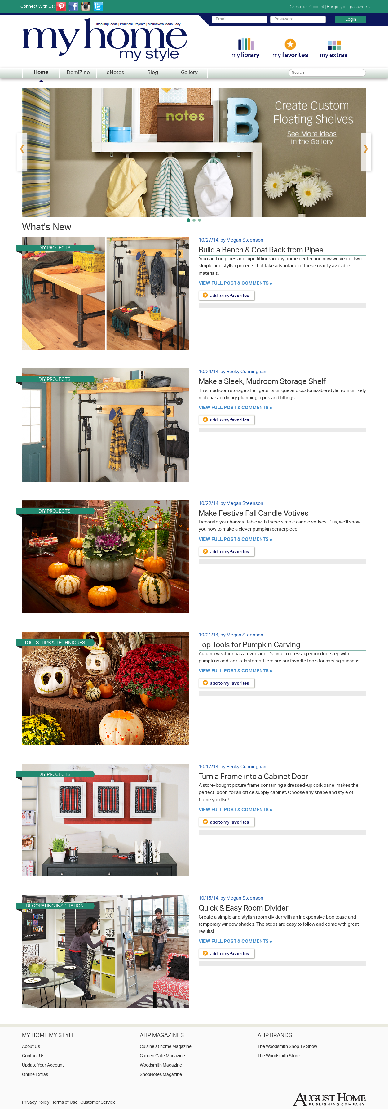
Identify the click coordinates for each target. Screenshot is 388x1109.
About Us (31, 1047)
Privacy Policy (35, 1102)
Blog (152, 73)
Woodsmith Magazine (161, 1065)
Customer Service (98, 1102)
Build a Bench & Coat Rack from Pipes (261, 251)
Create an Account (307, 6)
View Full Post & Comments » (235, 283)
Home (41, 73)
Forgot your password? (349, 6)
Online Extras (35, 1075)
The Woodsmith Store (279, 1056)
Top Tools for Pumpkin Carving (249, 646)
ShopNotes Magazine (161, 1075)
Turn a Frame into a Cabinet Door (253, 777)
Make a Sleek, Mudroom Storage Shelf (262, 382)
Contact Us (33, 1056)
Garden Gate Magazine (162, 1056)
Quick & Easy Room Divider (244, 909)
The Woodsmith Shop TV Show (287, 1047)
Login (350, 19)
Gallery (189, 73)
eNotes (115, 73)
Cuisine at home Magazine (166, 1047)
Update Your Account (43, 1065)
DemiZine (78, 73)
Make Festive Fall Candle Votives (254, 514)
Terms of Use (64, 1102)
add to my (229, 295)
